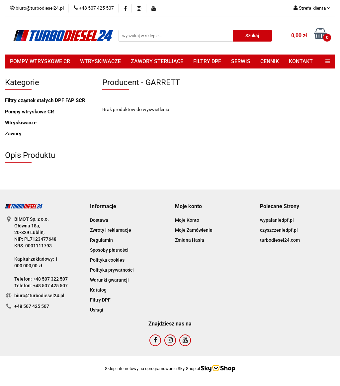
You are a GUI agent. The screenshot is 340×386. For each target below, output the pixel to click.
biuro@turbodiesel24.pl (39, 295)
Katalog (98, 290)
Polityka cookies (107, 260)
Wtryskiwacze (21, 123)
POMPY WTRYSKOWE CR (40, 61)
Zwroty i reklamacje (110, 230)
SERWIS (240, 61)
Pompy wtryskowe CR (29, 112)
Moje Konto (187, 220)
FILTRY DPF (207, 61)
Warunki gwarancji (109, 280)
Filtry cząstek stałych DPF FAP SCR (45, 100)
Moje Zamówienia (193, 230)
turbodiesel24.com (280, 240)
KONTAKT (301, 61)
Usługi (96, 310)
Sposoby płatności (109, 250)
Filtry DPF (100, 300)
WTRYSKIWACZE (100, 61)
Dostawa (99, 220)
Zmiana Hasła (189, 240)
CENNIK (269, 61)
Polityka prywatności (112, 270)
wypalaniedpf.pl (277, 220)
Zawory (13, 134)
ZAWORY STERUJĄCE (157, 61)
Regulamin (101, 240)
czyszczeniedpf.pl (279, 230)
